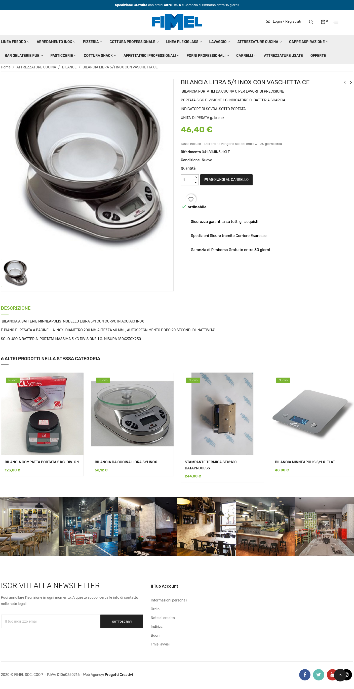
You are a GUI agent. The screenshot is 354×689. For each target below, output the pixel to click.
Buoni (155, 635)
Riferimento (191, 152)
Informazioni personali (169, 600)
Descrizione (16, 308)
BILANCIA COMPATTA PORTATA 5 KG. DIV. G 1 (42, 462)
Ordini (155, 609)
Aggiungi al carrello (226, 180)
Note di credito (163, 618)
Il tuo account (164, 586)
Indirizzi (157, 627)
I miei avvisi (160, 644)
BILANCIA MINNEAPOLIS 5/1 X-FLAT (305, 462)
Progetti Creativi (119, 675)
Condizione (190, 160)
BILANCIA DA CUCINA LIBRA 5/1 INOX (126, 462)
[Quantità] (187, 179)
